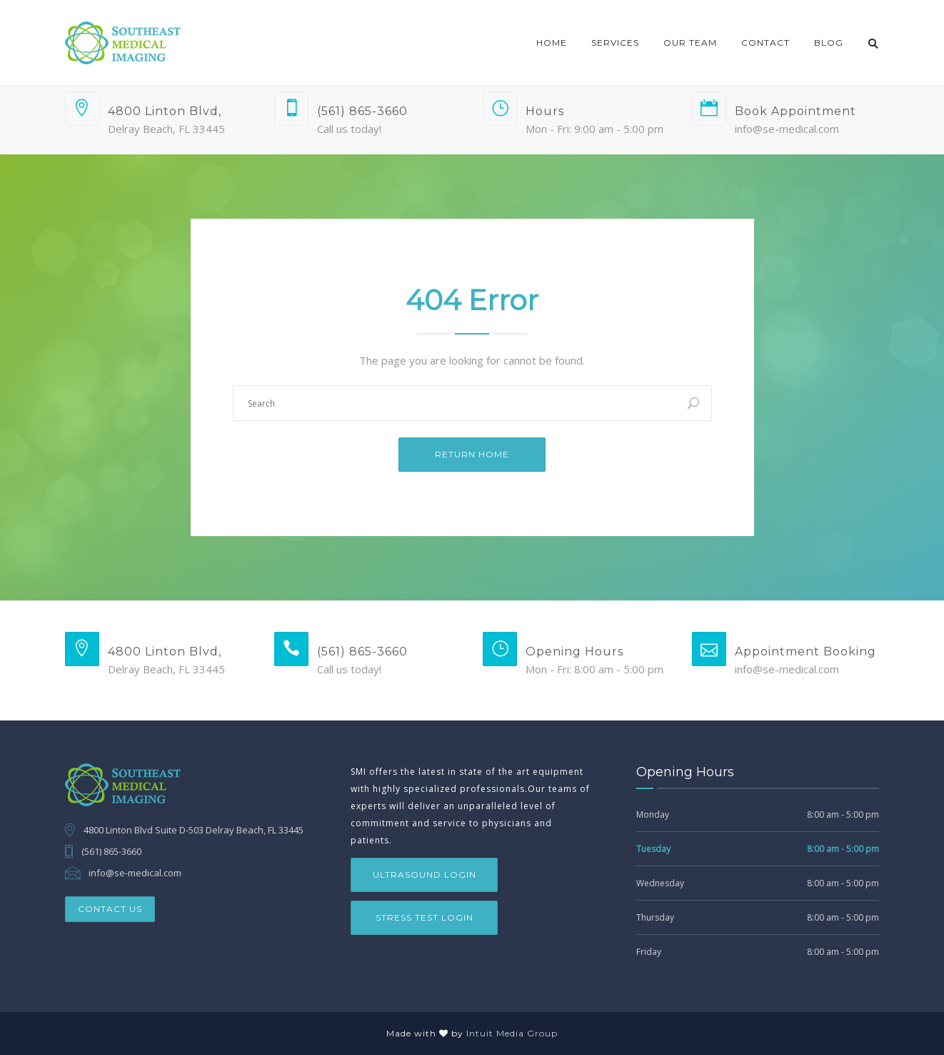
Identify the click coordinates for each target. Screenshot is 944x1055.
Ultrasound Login (424, 874)
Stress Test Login (424, 917)
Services (615, 42)
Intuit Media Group (512, 1033)
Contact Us (110, 908)
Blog (828, 42)
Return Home (472, 454)
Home (551, 42)
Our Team (690, 42)
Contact (765, 42)
